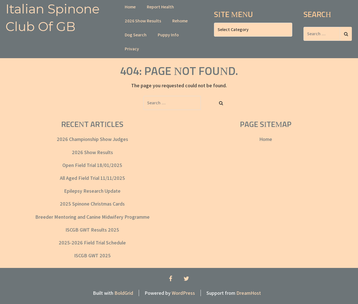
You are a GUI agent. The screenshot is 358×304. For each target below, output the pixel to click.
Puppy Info (168, 35)
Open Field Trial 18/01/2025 (92, 165)
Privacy (132, 49)
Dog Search (136, 35)
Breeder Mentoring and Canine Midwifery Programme (92, 217)
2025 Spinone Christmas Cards (92, 204)
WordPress (183, 293)
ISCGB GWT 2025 (92, 255)
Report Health (160, 7)
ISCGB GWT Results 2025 (92, 230)
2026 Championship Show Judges (92, 139)
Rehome (180, 21)
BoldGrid (123, 293)
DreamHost (248, 293)
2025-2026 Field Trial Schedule (92, 242)
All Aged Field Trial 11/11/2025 (92, 178)
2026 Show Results (143, 21)
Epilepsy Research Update (92, 191)
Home (130, 7)
